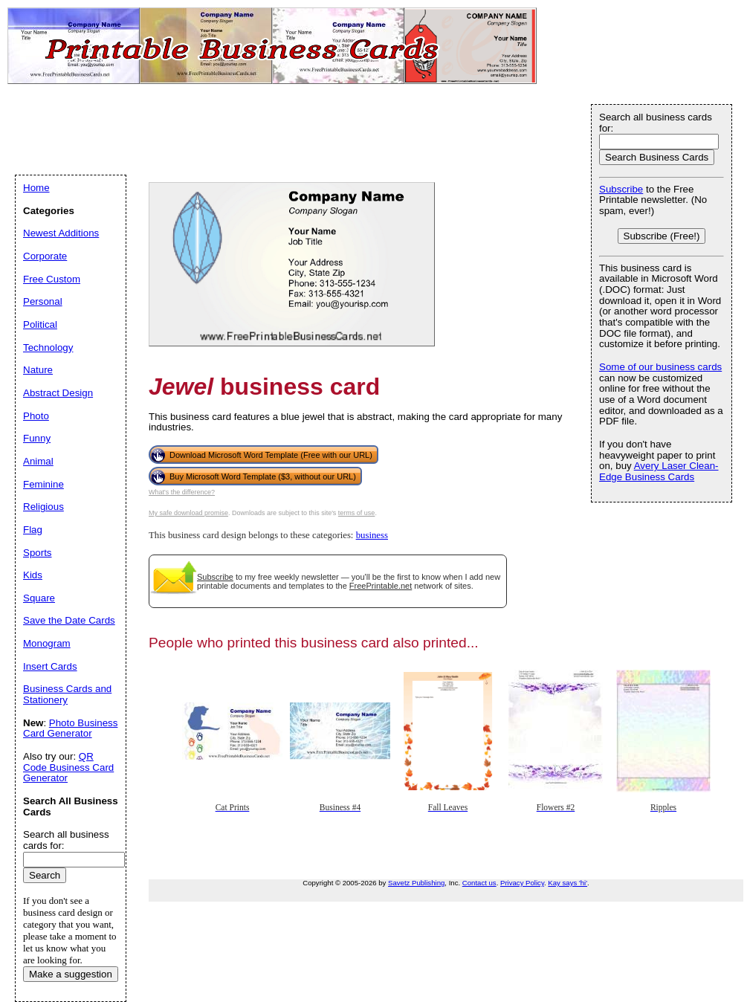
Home (36, 187)
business (372, 535)
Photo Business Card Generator (70, 728)
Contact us (479, 883)
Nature (38, 369)
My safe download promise (188, 513)
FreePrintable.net (380, 585)
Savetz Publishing (416, 883)
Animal (38, 461)
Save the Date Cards (69, 620)
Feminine (43, 484)
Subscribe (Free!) (662, 236)
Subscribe (215, 576)
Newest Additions (61, 233)
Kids (32, 575)
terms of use (356, 513)
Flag (32, 529)
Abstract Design (58, 392)
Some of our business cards (660, 366)
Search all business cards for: (655, 122)
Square (39, 598)
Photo (36, 415)
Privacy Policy (522, 883)
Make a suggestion (70, 974)
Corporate (45, 256)
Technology (48, 347)
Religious (43, 506)
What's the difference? (182, 492)
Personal (42, 301)
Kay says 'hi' (567, 883)
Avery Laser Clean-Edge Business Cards (659, 471)
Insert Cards (50, 666)
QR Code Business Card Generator (68, 767)
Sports (37, 552)
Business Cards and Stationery (67, 694)
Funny (37, 438)
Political (40, 324)
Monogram (47, 643)
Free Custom (51, 279)
